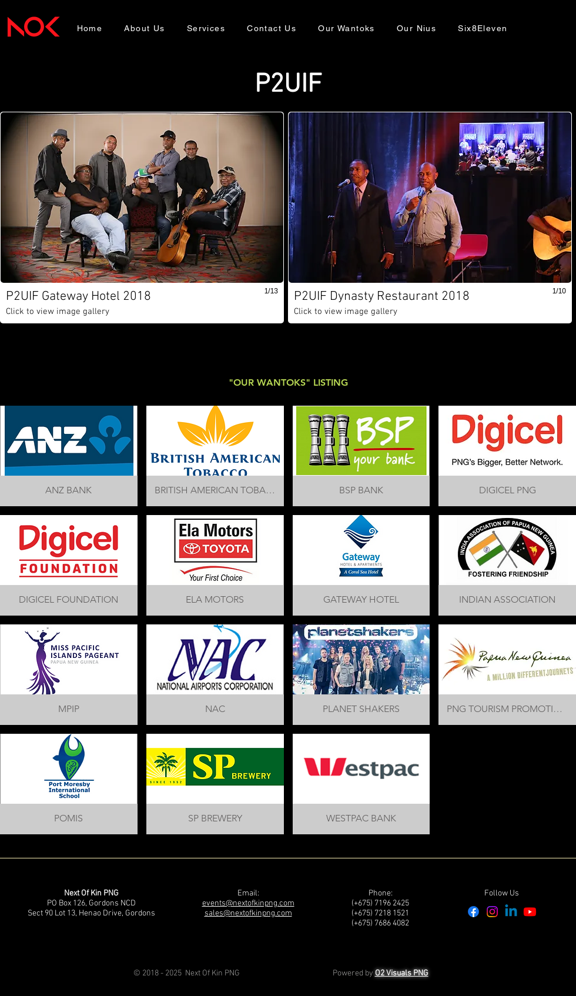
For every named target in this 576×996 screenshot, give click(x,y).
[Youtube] (530, 911)
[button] (142, 217)
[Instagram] (492, 911)
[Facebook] (473, 911)
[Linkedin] (511, 911)
